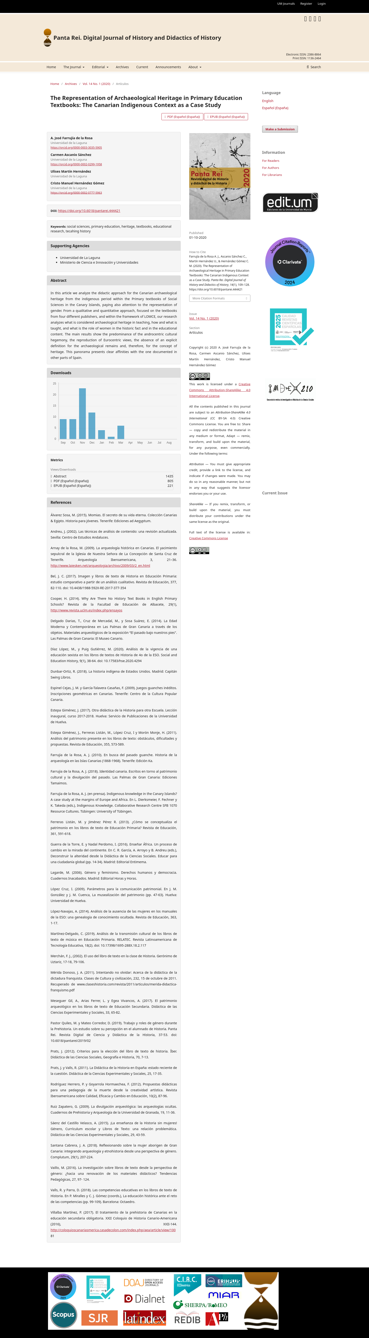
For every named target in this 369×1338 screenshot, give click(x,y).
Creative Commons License (208, 538)
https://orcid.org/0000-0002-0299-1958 (76, 164)
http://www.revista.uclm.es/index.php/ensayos (86, 610)
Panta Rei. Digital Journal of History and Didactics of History (137, 37)
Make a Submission (280, 129)
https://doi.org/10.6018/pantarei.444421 (89, 210)
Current (142, 67)
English (267, 101)
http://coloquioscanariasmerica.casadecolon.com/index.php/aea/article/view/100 (113, 1230)
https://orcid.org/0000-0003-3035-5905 (76, 148)
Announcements (168, 67)
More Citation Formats (209, 298)
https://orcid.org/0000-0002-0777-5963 (76, 193)
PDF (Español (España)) (183, 117)
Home (51, 67)
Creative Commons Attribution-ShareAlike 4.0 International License (219, 390)
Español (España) (275, 108)
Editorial (99, 67)
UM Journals (286, 3)
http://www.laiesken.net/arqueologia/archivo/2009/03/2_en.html (100, 565)
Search (315, 67)
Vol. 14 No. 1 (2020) (96, 84)
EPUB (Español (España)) (227, 117)
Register (306, 3)
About (194, 67)
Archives (122, 67)
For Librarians (272, 175)
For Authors (270, 168)
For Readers (270, 161)
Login (322, 3)
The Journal (72, 67)
